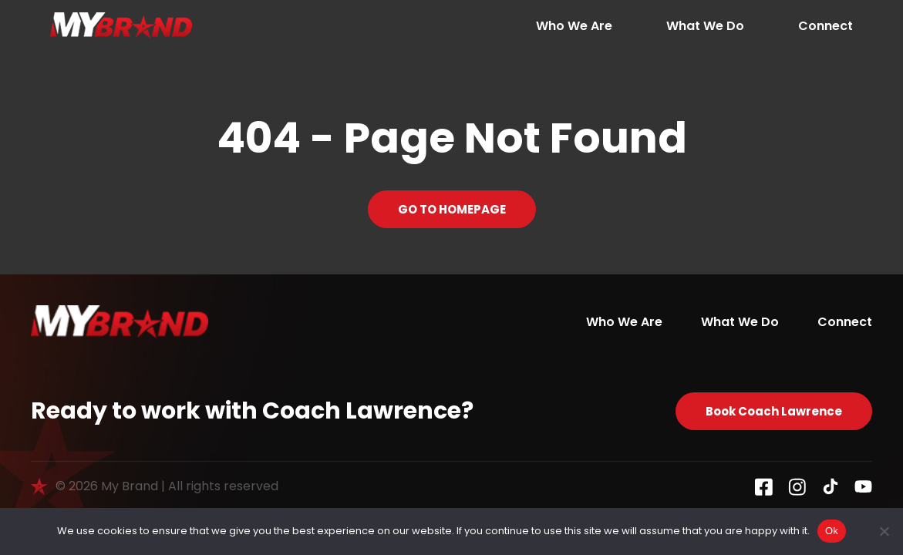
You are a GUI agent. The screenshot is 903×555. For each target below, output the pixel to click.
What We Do (705, 26)
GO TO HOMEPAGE (452, 209)
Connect (825, 26)
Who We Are (574, 26)
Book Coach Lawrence (774, 411)
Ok (831, 530)
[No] (883, 531)
